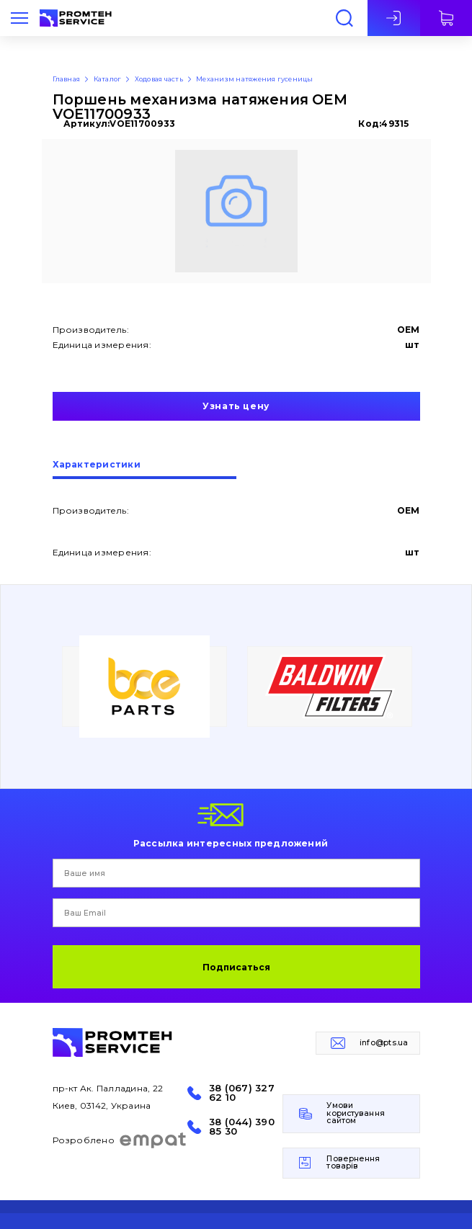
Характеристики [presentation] (97, 465)
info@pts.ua (384, 1042)
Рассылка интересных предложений (230, 843)
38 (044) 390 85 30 (242, 1126)
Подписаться (236, 967)
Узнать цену (236, 406)
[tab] (144, 469)
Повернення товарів (353, 1162)
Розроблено (120, 1140)
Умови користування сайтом (355, 1113)
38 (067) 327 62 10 (242, 1092)
